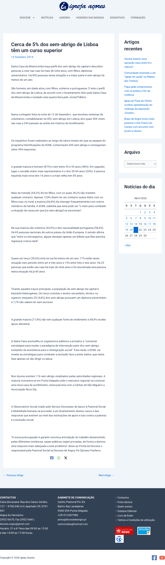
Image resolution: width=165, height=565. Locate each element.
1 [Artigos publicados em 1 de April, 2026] (140, 213)
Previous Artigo (14, 475)
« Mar (127, 246)
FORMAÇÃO (138, 17)
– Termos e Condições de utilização (136, 519)
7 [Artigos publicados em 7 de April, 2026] (136, 218)
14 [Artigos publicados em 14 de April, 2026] (135, 224)
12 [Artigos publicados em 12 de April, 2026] (126, 224)
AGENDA (64, 17)
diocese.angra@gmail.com (16, 523)
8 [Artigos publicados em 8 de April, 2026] (140, 218)
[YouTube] (162, 557)
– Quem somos (124, 506)
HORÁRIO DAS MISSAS (90, 17)
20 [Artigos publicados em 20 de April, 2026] (131, 230)
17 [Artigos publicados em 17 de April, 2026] (149, 224)
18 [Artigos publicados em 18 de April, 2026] (154, 224)
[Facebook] (51, 457)
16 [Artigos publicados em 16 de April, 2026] (145, 224)
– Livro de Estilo (124, 515)
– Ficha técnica (124, 501)
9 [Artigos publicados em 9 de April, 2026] (145, 218)
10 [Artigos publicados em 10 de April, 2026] (149, 218)
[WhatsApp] (58, 457)
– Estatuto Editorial (126, 510)
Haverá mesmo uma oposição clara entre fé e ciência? (139, 62)
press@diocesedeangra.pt (73, 519)
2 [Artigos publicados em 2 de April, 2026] (145, 213)
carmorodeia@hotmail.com (74, 523)
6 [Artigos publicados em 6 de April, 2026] (131, 218)
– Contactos (122, 497)
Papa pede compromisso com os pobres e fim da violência (139, 90)
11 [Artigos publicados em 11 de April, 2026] (154, 218)
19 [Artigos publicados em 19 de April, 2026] (126, 230)
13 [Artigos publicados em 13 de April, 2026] (131, 224)
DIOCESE (27, 18)
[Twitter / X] (65, 457)
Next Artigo (105, 475)
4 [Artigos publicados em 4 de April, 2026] (154, 213)
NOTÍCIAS (47, 17)
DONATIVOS (117, 17)
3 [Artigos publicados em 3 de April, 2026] (149, 213)
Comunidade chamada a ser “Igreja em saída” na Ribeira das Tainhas (138, 76)
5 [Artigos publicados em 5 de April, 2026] (126, 218)
